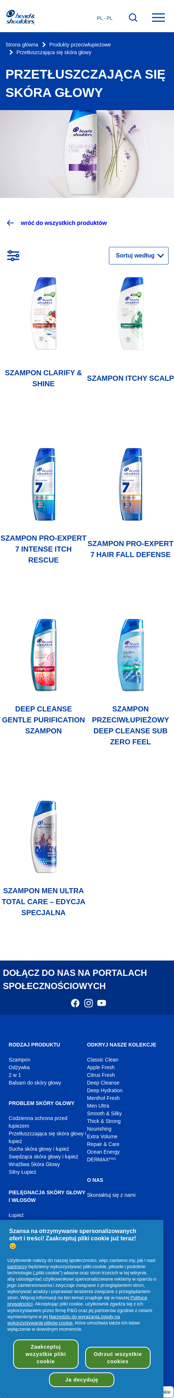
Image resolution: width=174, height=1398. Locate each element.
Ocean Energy (103, 1152)
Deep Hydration (104, 1090)
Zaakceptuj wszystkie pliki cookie (46, 1354)
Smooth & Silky (104, 1113)
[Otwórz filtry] (13, 255)
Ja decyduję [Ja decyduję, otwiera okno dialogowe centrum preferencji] (81, 1379)
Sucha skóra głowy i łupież (39, 1149)
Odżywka (19, 1067)
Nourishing (99, 1129)
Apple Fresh (101, 1067)
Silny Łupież (23, 1172)
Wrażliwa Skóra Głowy (34, 1164)
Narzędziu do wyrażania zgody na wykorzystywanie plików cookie (63, 1320)
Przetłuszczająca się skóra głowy (53, 52)
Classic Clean (102, 1060)
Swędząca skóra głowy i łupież (43, 1157)
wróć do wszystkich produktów (56, 223)
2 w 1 (15, 1075)
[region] (81, 1309)
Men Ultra (98, 1106)
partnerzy (17, 1266)
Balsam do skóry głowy (35, 1083)
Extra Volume (102, 1137)
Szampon (19, 1060)
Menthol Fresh (103, 1098)
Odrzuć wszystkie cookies (118, 1358)
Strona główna (21, 45)
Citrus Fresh (101, 1075)
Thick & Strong (104, 1121)
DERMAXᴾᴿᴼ (101, 1160)
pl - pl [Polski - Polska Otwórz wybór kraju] (105, 18)
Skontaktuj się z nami (111, 1195)
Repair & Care (103, 1144)
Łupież (16, 1215)
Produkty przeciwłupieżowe (80, 45)
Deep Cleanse (103, 1083)
